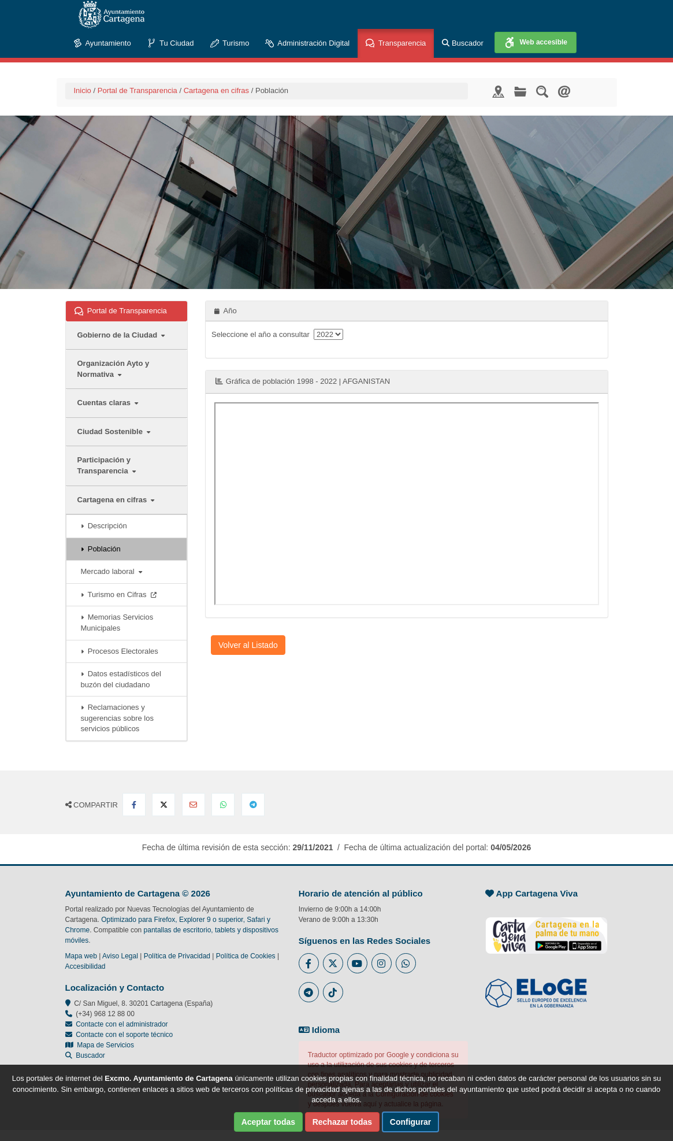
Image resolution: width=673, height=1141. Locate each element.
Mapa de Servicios (99, 1045)
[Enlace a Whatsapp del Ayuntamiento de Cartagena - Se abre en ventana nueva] (406, 963)
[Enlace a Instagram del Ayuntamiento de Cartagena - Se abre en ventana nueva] (381, 963)
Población (101, 548)
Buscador (463, 43)
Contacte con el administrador (122, 1024)
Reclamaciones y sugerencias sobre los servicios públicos (117, 718)
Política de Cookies (246, 956)
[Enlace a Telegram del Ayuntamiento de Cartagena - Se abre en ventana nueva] (309, 992)
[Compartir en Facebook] (134, 804)
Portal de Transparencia (137, 90)
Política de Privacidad (177, 956)
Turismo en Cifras (119, 594)
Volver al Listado (248, 645)
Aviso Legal (120, 956)
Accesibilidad (85, 966)
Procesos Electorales (119, 651)
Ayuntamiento (102, 44)
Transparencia (396, 44)
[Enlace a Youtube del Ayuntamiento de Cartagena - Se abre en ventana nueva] (357, 963)
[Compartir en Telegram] (253, 804)
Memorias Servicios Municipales (117, 622)
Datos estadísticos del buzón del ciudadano (121, 679)
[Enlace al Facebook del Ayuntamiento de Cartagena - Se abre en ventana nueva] (309, 963)
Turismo (230, 44)
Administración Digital (307, 44)
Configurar (411, 1122)
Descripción (104, 525)
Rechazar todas (342, 1122)
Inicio (82, 90)
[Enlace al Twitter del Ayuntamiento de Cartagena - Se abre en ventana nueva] (333, 963)
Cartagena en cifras (216, 90)
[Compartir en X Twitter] (163, 804)
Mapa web (81, 956)
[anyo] (328, 334)
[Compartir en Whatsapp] (223, 804)
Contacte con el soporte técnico (124, 1035)
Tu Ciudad (170, 44)
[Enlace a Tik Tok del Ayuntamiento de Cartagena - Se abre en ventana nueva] (333, 992)
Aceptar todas (268, 1122)
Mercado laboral (111, 571)
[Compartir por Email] (193, 804)
